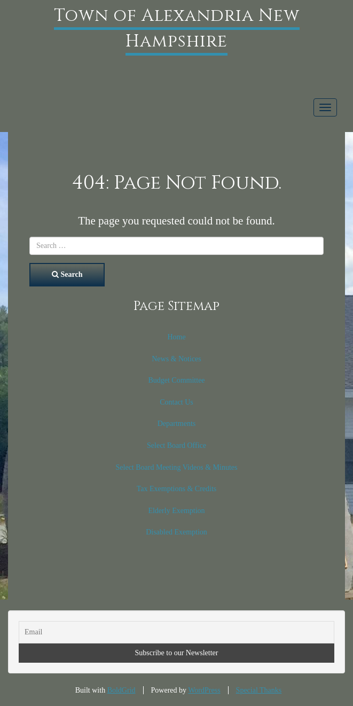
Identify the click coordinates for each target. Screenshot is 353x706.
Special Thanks (259, 690)
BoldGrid (121, 690)
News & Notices (176, 359)
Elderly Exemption (176, 511)
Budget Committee (176, 380)
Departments (177, 424)
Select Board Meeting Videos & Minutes (177, 467)
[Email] (176, 632)
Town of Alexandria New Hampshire (177, 28)
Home (176, 337)
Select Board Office (176, 445)
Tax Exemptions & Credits (177, 489)
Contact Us (176, 402)
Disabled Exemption (176, 532)
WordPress (204, 690)
